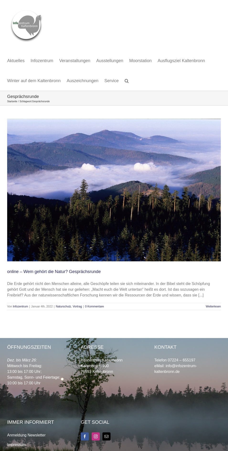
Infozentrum (20, 306)
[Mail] (106, 436)
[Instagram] (96, 436)
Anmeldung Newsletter (26, 435)
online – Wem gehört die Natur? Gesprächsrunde (54, 271)
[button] (127, 81)
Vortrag (77, 306)
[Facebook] (85, 436)
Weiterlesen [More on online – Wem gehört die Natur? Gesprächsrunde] (213, 306)
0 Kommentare (94, 306)
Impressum (16, 445)
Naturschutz (63, 306)
